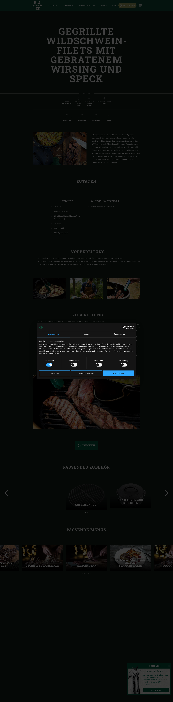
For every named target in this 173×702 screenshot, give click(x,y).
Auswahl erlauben (86, 373)
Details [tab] (86, 334)
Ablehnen (55, 373)
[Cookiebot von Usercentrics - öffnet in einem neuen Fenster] (124, 327)
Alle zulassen (118, 373)
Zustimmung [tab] (53, 334)
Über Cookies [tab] (119, 334)
